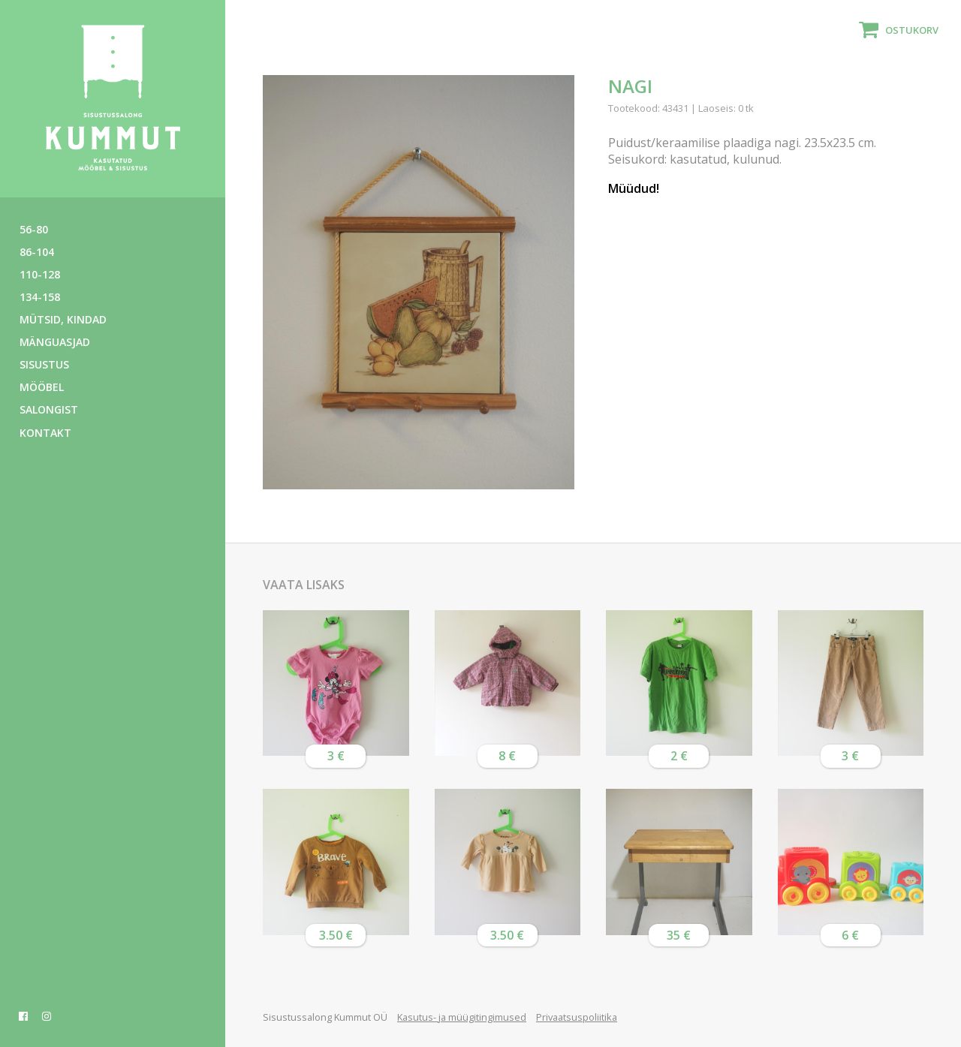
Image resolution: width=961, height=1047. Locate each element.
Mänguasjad (55, 342)
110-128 (40, 274)
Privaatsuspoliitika (576, 1017)
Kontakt (45, 433)
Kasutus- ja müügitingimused (461, 1017)
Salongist (49, 409)
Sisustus (44, 364)
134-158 (40, 297)
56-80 (34, 229)
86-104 (37, 252)
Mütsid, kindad (63, 319)
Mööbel (42, 387)
